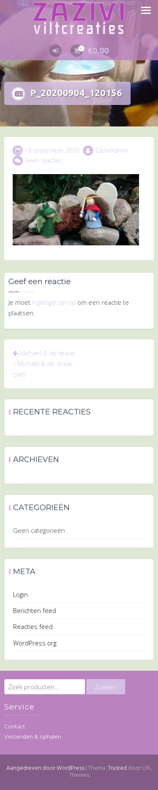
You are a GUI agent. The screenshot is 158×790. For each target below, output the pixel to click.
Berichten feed (34, 610)
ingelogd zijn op (54, 302)
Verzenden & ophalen (32, 737)
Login (20, 594)
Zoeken (106, 687)
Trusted (117, 768)
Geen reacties (43, 160)
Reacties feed (33, 626)
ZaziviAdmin (111, 150)
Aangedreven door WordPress (45, 768)
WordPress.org (34, 643)
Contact (14, 727)
